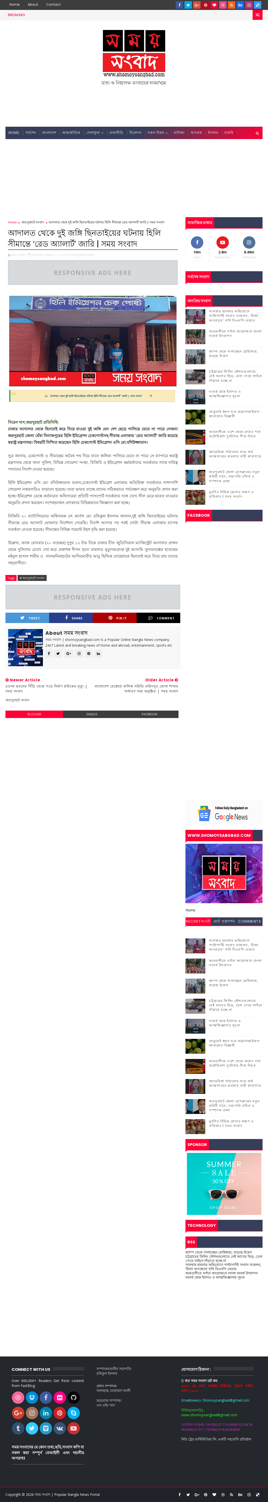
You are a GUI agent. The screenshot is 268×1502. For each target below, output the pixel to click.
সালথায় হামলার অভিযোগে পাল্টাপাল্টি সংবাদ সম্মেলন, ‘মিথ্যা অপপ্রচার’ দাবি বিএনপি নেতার (234, 316)
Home (14, 4)
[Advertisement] (134, 107)
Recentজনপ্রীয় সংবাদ (198, 922)
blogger (34, 714)
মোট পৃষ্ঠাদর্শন (224, 921)
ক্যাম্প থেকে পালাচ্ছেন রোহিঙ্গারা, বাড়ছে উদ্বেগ (233, 353)
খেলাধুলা (93, 133)
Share (74, 618)
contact (53, 4)
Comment (161, 618)
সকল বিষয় (156, 133)
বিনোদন (135, 133)
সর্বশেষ (31, 133)
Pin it (118, 618)
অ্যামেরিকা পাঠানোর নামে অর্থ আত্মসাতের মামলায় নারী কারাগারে (235, 454)
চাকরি (229, 133)
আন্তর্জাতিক (71, 133)
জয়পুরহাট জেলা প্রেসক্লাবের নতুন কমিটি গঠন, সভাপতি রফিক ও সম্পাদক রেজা (234, 476)
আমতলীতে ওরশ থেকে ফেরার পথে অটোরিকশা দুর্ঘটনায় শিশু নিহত (235, 434)
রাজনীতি (116, 133)
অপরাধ (196, 133)
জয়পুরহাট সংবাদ (33, 222)
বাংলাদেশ (49, 133)
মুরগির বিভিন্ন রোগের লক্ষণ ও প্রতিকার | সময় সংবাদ (231, 494)
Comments (249, 921)
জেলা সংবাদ (18, 145)
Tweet (30, 618)
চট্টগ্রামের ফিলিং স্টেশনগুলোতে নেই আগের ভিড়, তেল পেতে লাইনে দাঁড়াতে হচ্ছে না (235, 376)
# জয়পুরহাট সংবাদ (32, 578)
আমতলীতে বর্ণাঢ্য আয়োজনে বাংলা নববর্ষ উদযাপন (235, 333)
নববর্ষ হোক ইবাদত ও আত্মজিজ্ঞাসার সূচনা (225, 393)
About (33, 4)
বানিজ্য (179, 133)
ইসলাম (213, 133)
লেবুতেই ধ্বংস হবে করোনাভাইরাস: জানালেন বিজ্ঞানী (235, 414)
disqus (92, 714)
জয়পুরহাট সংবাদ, (83, 255)
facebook (149, 714)
